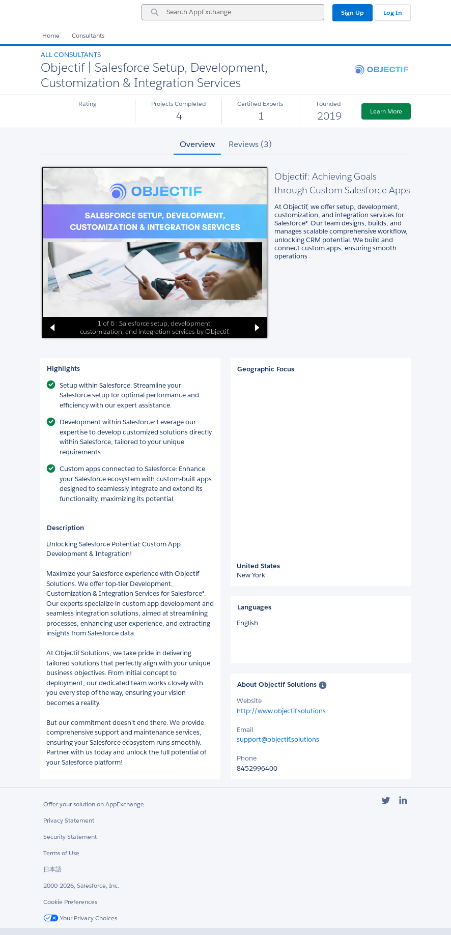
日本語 (52, 869)
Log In (392, 12)
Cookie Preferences (70, 901)
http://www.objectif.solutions (281, 711)
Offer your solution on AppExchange (93, 804)
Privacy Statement (68, 820)
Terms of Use (61, 853)
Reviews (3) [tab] (250, 144)
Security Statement (70, 836)
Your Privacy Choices (80, 918)
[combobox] (233, 12)
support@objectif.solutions (278, 739)
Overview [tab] (197, 144)
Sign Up (352, 12)
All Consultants (71, 54)
